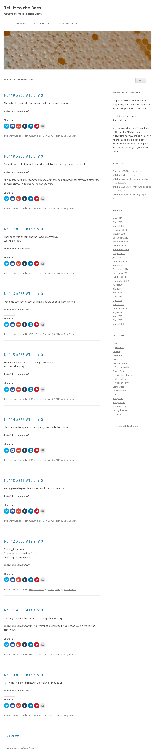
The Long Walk (122, 367)
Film (114, 394)
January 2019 (119, 233)
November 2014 (120, 273)
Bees (115, 359)
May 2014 (117, 296)
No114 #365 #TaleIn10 (23, 419)
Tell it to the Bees (22, 8)
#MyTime (117, 355)
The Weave (21, 23)
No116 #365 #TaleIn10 (23, 293)
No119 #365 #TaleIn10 (23, 95)
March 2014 (118, 304)
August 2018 (119, 253)
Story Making (119, 406)
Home (7, 23)
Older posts (11, 735)
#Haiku (116, 351)
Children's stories (123, 374)
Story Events (119, 402)
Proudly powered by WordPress (19, 748)
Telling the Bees (120, 410)
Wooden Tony (122, 382)
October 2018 (119, 245)
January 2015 (119, 265)
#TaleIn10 (39, 135)
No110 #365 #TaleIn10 (23, 674)
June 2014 (117, 292)
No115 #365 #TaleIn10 (23, 354)
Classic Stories (120, 371)
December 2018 (120, 237)
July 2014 (117, 288)
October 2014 (119, 276)
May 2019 (117, 218)
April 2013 (117, 320)
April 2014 (117, 300)
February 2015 (120, 261)
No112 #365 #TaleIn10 (23, 541)
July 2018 (117, 257)
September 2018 (121, 249)
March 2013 (118, 324)
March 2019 (118, 225)
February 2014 (120, 308)
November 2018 (120, 241)
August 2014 (119, 284)
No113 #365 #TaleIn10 (23, 480)
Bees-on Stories (121, 363)
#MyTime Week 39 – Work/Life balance (132, 186)
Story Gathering (42, 23)
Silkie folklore (121, 378)
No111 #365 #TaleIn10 (23, 609)
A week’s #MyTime (122, 171)
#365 (31, 135)
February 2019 (120, 229)
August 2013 (119, 312)
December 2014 (120, 269)
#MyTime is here (121, 175)
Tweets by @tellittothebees (126, 425)
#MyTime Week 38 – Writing (126, 194)
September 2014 (121, 280)
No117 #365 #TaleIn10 (23, 228)
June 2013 (117, 316)
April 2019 (117, 222)
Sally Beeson (70, 135)
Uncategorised (120, 414)
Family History (119, 390)
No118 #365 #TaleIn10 (23, 156)
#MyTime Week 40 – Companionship (130, 178)
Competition (119, 386)
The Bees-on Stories (68, 23)
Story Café (118, 398)
